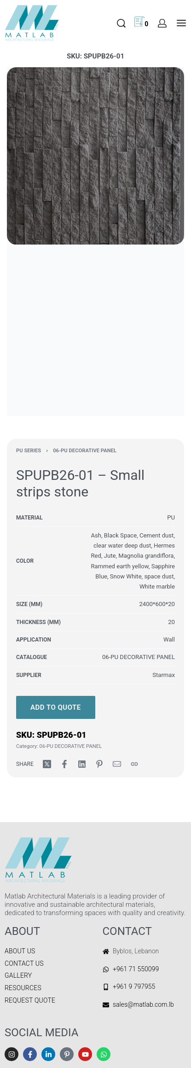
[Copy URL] (134, 764)
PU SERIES (28, 451)
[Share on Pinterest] (99, 764)
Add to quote (55, 707)
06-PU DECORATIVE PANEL (84, 451)
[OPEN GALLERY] (95, 156)
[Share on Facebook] (64, 764)
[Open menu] (181, 23)
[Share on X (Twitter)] (47, 764)
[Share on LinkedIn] (82, 764)
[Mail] (117, 764)
